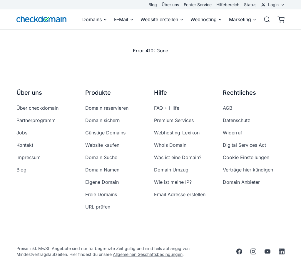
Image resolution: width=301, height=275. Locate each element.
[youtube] (267, 251)
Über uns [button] (29, 92)
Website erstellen (162, 19)
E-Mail (123, 19)
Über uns (170, 4)
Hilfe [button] (160, 92)
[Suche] (267, 19)
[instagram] (253, 251)
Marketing (242, 19)
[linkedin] (282, 251)
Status (250, 4)
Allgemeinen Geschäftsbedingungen (148, 254)
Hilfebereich (227, 4)
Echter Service (198, 4)
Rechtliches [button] (239, 92)
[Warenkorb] (279, 19)
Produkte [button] (98, 92)
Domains (94, 19)
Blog (152, 4)
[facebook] (239, 251)
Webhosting (206, 19)
